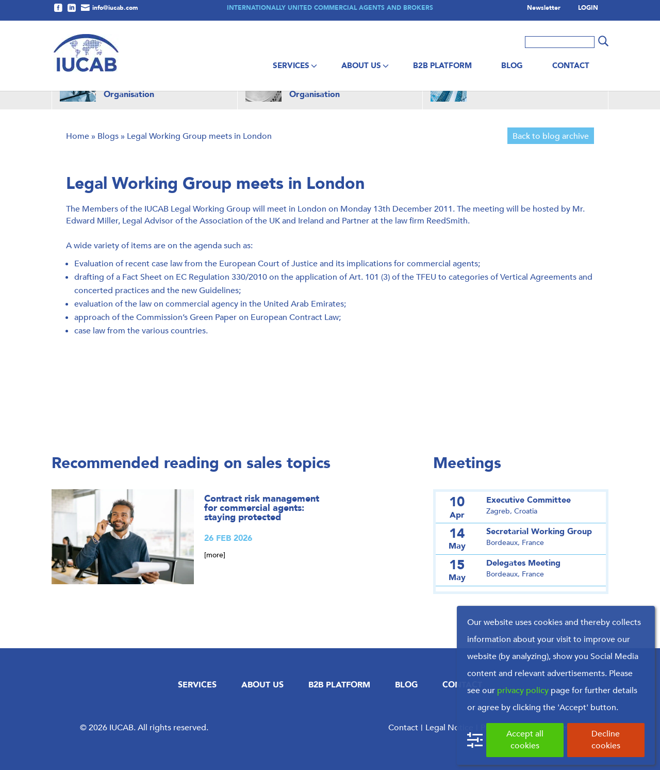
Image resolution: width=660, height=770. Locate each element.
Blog (512, 65)
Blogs (108, 136)
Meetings (467, 463)
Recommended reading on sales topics (191, 463)
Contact (570, 65)
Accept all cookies (524, 739)
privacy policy (523, 690)
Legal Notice (449, 727)
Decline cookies (605, 739)
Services (291, 65)
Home (77, 136)
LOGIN (588, 8)
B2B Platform (442, 65)
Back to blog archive (551, 136)
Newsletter (543, 8)
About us (361, 65)
